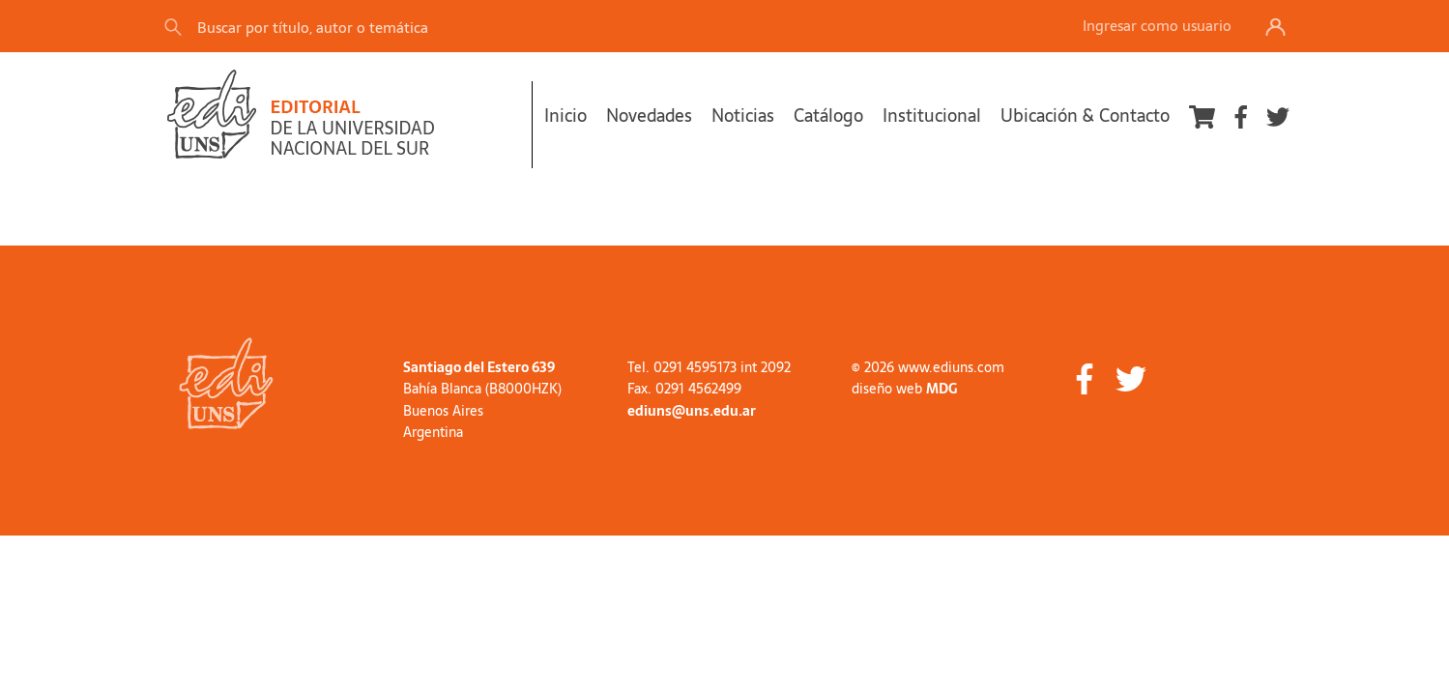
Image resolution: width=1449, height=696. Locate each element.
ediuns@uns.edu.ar (691, 410)
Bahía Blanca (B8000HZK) (482, 388)
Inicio (565, 116)
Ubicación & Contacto (1085, 116)
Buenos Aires (443, 410)
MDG (941, 388)
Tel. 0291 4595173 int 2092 (709, 367)
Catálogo (828, 116)
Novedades (649, 116)
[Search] (434, 26)
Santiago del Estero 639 (479, 367)
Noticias (742, 116)
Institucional (932, 116)
